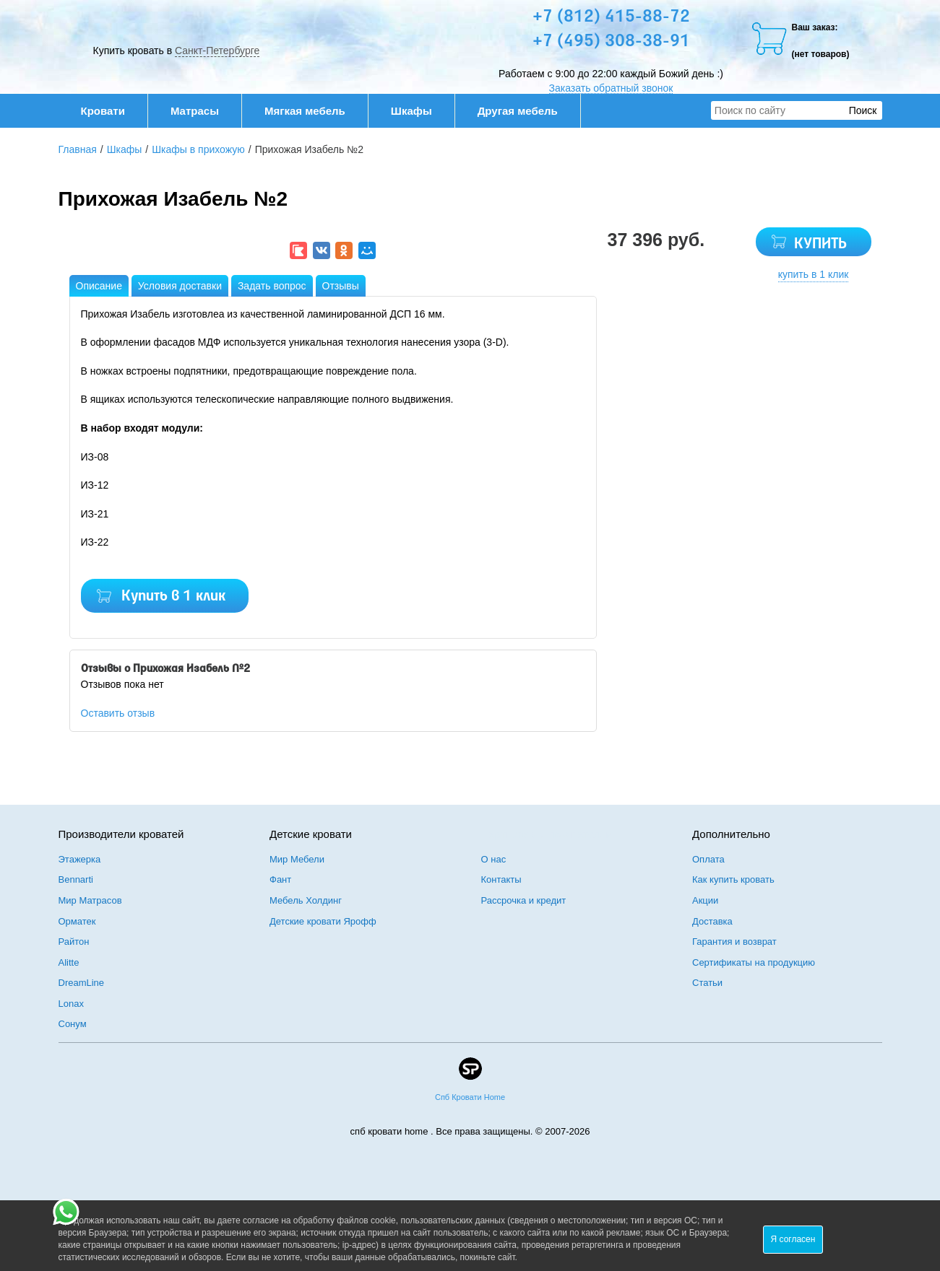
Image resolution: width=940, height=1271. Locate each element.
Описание (99, 286)
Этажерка (80, 859)
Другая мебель (525, 111)
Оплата (708, 859)
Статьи (707, 982)
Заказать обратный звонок (611, 88)
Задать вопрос (272, 286)
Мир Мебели (297, 859)
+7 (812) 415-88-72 (611, 17)
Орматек (77, 921)
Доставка (712, 921)
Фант (280, 879)
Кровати (110, 111)
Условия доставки (180, 286)
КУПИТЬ (820, 244)
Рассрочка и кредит (523, 900)
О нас (493, 859)
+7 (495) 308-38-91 (611, 41)
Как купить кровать (733, 879)
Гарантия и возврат (734, 941)
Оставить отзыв (118, 713)
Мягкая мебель (312, 111)
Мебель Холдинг (306, 900)
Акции (705, 900)
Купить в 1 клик (173, 597)
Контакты (501, 879)
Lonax (71, 1003)
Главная (78, 149)
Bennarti (76, 879)
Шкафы (411, 111)
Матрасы (195, 111)
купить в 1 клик (813, 274)
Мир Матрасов (90, 900)
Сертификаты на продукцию (753, 962)
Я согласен (793, 1239)
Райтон (74, 941)
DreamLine (82, 982)
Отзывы (340, 286)
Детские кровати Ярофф (323, 921)
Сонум (73, 1023)
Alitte (69, 962)
